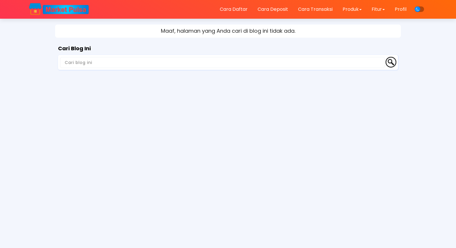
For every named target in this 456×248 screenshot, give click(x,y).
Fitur (378, 9)
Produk (352, 9)
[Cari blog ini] (222, 62)
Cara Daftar (234, 9)
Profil (400, 9)
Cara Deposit (273, 9)
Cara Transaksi (315, 9)
